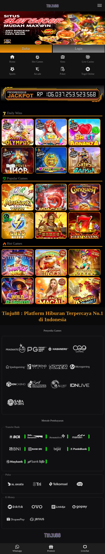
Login (78, 48)
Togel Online (87, 71)
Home (12, 59)
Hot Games (37, 59)
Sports (12, 71)
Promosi (51, 548)
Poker (63, 71)
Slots (62, 59)
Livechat (85, 548)
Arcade (37, 71)
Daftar (26, 48)
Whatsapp (17, 548)
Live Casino (88, 59)
